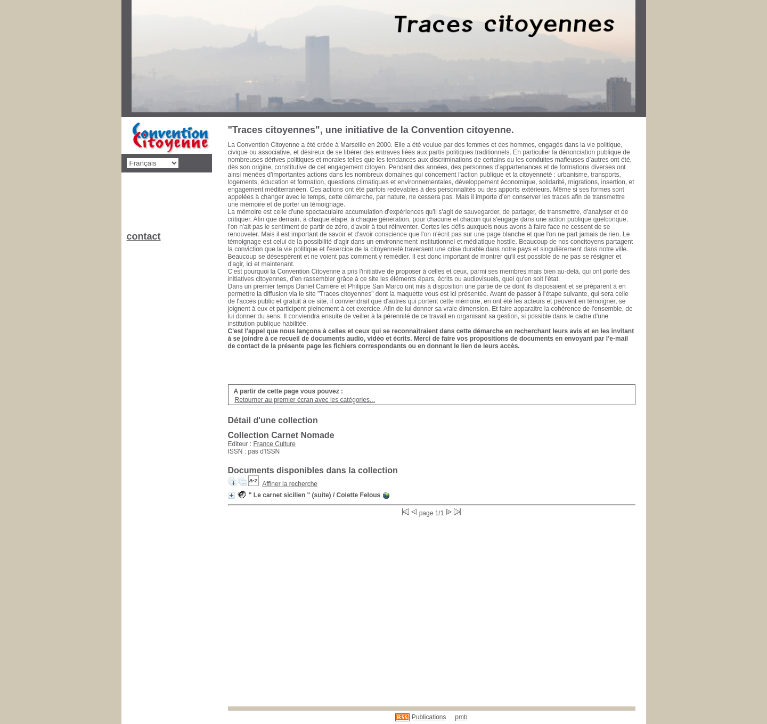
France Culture (275, 444)
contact (144, 236)
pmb (461, 717)
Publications (429, 717)
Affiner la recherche (289, 484)
